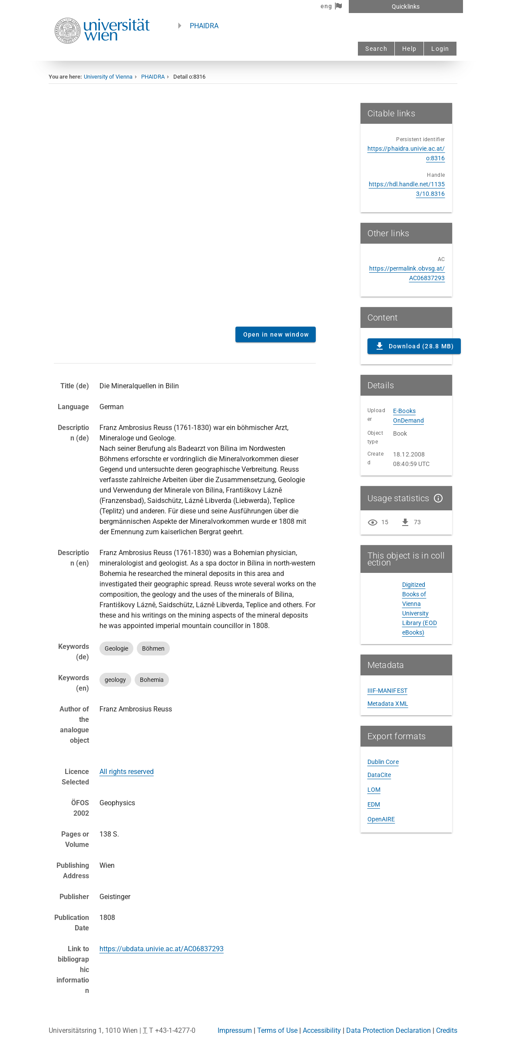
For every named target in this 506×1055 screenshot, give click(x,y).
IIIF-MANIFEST (387, 690)
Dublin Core (383, 761)
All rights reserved (126, 771)
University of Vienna (108, 76)
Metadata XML (387, 703)
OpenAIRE (381, 819)
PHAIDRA (204, 26)
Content (185, 211)
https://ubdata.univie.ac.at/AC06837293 (161, 949)
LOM (373, 789)
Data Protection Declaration (388, 1030)
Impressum (235, 1030)
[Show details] (436, 498)
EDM (373, 804)
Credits (446, 1030)
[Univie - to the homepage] (102, 55)
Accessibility (322, 1030)
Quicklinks (406, 6)
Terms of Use (277, 1030)
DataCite (379, 774)
